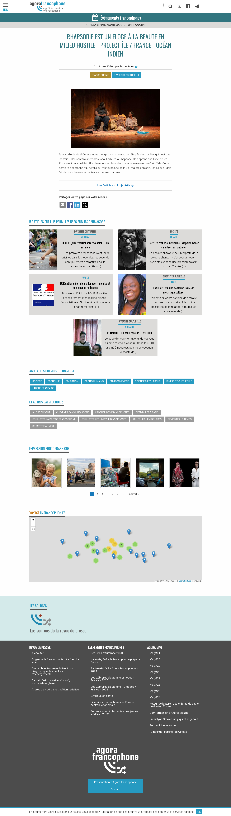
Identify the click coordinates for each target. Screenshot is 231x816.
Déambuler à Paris (147, 412)
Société (37, 381)
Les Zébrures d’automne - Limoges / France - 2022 (113, 688)
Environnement (119, 381)
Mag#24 (155, 697)
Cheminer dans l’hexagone (72, 412)
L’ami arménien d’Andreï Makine (169, 712)
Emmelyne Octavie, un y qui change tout (174, 719)
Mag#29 (155, 665)
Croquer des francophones (112, 412)
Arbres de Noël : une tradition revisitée (55, 689)
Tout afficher (133, 494)
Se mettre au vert (43, 426)
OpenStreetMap (185, 581)
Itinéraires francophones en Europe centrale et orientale (112, 703)
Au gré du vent (41, 412)
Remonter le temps (180, 419)
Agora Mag (154, 647)
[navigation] (6, 6)
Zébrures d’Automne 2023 (107, 653)
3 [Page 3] (102, 494)
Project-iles (129, 66)
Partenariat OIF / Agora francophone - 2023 (105, 25)
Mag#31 (155, 653)
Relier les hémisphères (147, 419)
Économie (54, 381)
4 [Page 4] (107, 494)
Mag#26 (155, 684)
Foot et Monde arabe (163, 725)
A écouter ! (38, 653)
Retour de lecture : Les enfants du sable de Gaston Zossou (174, 705)
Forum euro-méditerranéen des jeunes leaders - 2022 (114, 713)
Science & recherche (147, 381)
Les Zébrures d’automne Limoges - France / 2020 (112, 679)
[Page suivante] (122, 494)
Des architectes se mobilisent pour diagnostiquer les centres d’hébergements (53, 671)
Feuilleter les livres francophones (103, 419)
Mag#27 (155, 678)
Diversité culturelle (127, 75)
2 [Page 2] (97, 494)
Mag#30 (155, 659)
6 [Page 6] (117, 494)
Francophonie (100, 75)
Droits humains (94, 381)
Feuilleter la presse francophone (53, 419)
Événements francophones (106, 647)
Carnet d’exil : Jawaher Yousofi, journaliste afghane (51, 682)
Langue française (43, 388)
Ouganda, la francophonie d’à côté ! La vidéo (55, 661)
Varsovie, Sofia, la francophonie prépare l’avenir (115, 661)
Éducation (72, 381)
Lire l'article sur (115, 185)
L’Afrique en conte (102, 696)
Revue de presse (40, 647)
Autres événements (137, 25)
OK (199, 811)
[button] (77, 554)
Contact (115, 789)
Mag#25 (155, 691)
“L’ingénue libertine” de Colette (168, 731)
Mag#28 (155, 672)
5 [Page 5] (112, 494)
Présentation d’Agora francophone (115, 782)
